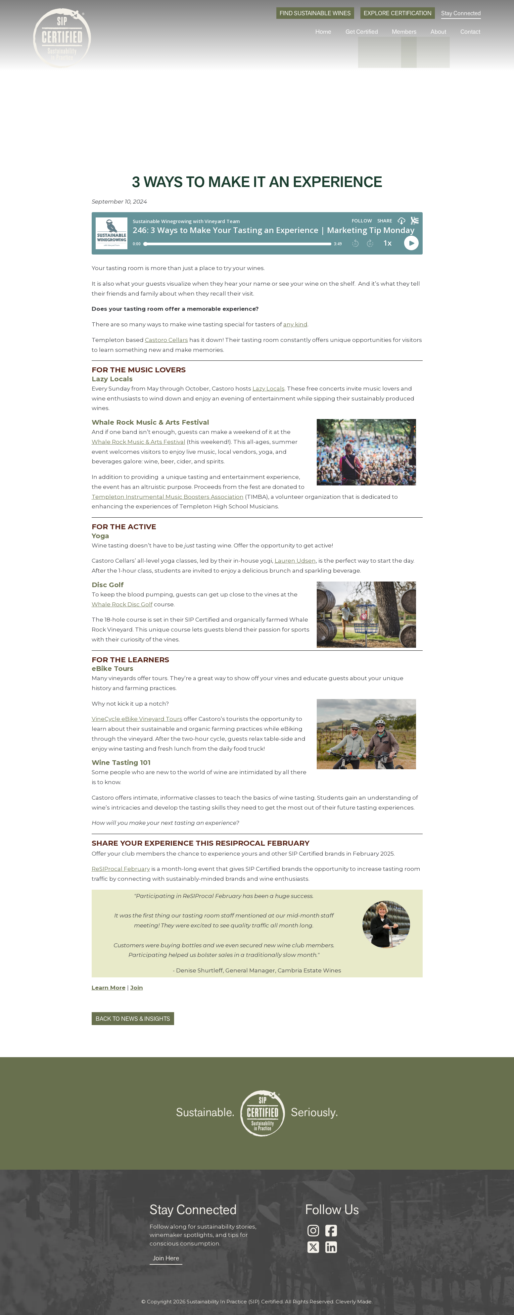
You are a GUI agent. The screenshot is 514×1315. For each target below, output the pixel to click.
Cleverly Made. (354, 1301)
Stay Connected (461, 13)
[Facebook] (331, 1231)
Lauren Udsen (295, 560)
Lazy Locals (269, 388)
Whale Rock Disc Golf (122, 604)
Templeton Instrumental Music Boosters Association (168, 496)
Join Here (166, 1258)
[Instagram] (313, 1231)
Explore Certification (398, 13)
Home (331, 31)
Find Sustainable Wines (315, 13)
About (440, 31)
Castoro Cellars (166, 340)
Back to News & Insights (133, 1018)
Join (136, 987)
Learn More (108, 987)
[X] (313, 1247)
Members (408, 31)
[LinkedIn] (331, 1247)
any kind (295, 324)
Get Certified (368, 31)
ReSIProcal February (121, 869)
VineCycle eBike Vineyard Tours (137, 719)
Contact (471, 31)
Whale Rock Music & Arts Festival (138, 442)
